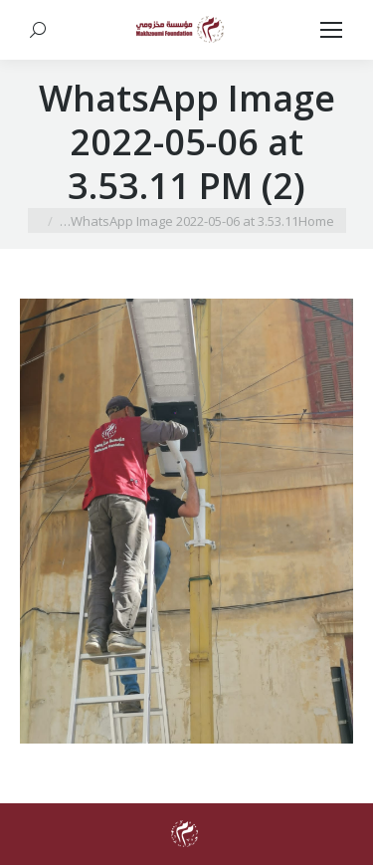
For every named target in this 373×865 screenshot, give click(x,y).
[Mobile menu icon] (331, 30)
